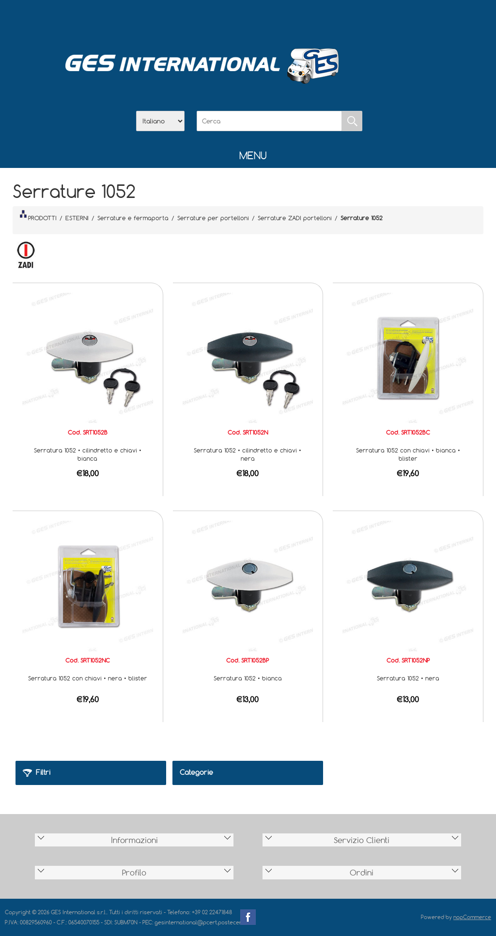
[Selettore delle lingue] (160, 121)
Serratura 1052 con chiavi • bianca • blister (408, 454)
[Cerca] (269, 121)
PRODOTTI (38, 216)
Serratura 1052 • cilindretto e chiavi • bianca (87, 454)
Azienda (223, 20)
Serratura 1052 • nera (408, 678)
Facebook (248, 917)
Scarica (248, 20)
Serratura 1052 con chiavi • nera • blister (87, 678)
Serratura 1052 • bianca (248, 678)
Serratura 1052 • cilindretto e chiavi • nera (247, 454)
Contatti (273, 20)
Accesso (298, 20)
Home (197, 20)
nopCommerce (472, 917)
